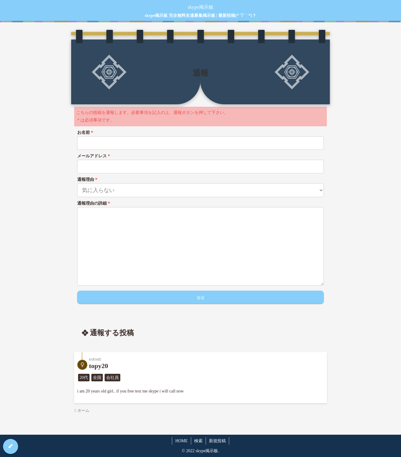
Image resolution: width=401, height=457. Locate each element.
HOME (181, 441)
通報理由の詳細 (94, 203)
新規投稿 (217, 441)
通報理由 (87, 179)
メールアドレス (94, 156)
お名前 (85, 132)
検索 (198, 441)
